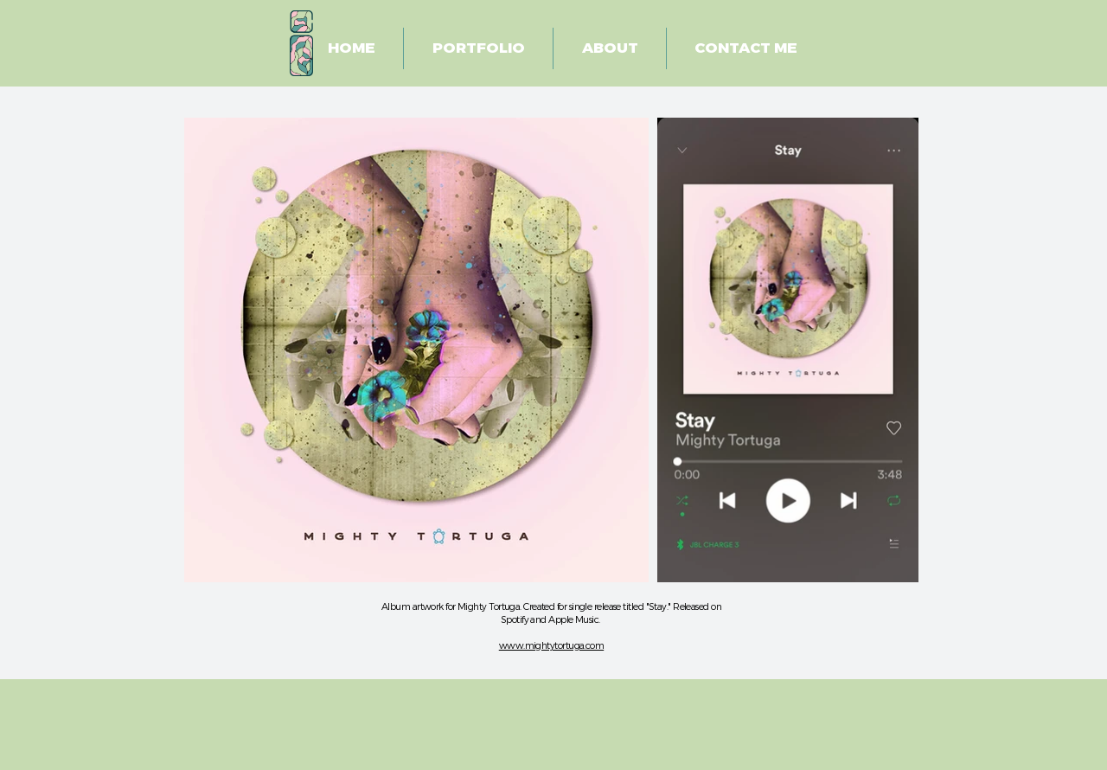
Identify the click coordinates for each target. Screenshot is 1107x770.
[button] (478, 48)
